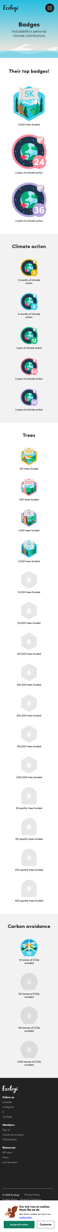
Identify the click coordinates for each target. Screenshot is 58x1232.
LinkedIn (7, 1102)
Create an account (12, 1134)
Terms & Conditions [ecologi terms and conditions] (31, 1199)
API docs (7, 1152)
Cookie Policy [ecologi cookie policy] (9, 1199)
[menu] (49, 7)
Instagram (8, 1106)
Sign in (6, 1129)
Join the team (9, 1162)
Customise (46, 1224)
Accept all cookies (19, 1224)
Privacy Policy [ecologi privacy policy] (32, 1194)
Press (5, 1157)
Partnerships (9, 1139)
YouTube (7, 1116)
